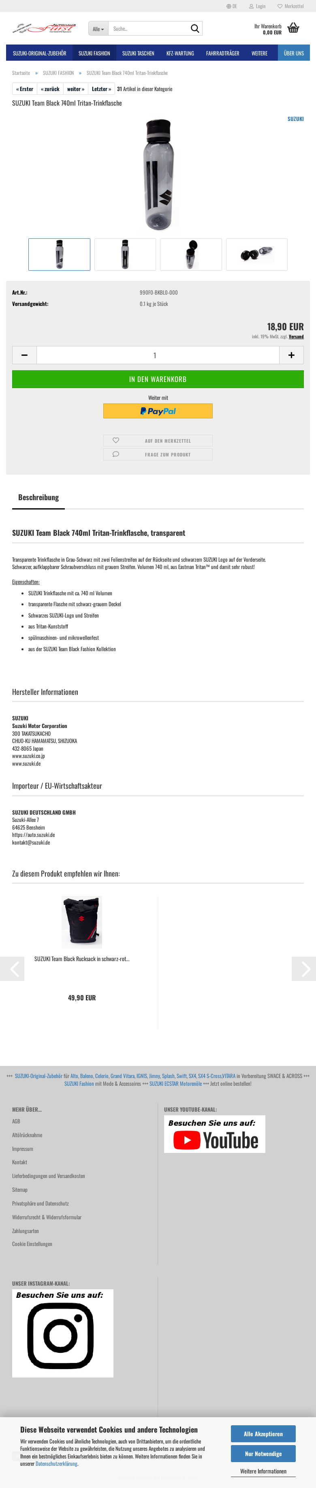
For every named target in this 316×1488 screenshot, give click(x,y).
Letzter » (101, 89)
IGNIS (142, 1076)
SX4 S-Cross (210, 1076)
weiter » (75, 89)
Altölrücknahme (27, 1135)
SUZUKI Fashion (79, 1083)
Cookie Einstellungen (32, 1244)
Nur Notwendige (263, 1453)
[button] (231, 6)
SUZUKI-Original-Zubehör (38, 1076)
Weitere (259, 53)
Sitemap (20, 1189)
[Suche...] (98, 28)
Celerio (102, 1076)
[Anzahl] (158, 355)
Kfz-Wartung (180, 53)
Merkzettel (291, 5)
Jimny (154, 1076)
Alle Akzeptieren (263, 1433)
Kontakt (19, 1162)
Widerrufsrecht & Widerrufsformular (46, 1217)
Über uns (294, 53)
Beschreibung (38, 497)
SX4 (192, 1076)
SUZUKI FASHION (94, 53)
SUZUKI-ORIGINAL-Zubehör (39, 53)
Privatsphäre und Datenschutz (40, 1203)
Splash (168, 1076)
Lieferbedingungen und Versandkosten (48, 1176)
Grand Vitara (123, 1076)
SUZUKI (296, 119)
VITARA (228, 1076)
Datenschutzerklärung (56, 1463)
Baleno (86, 1076)
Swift (182, 1076)
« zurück (50, 89)
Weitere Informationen (263, 1471)
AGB (16, 1121)
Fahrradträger (222, 53)
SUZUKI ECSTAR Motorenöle (175, 1083)
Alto (74, 1076)
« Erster (24, 89)
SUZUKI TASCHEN (138, 53)
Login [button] (257, 5)
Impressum (22, 1148)
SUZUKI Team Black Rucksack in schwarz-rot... (82, 959)
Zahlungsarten (25, 1231)
